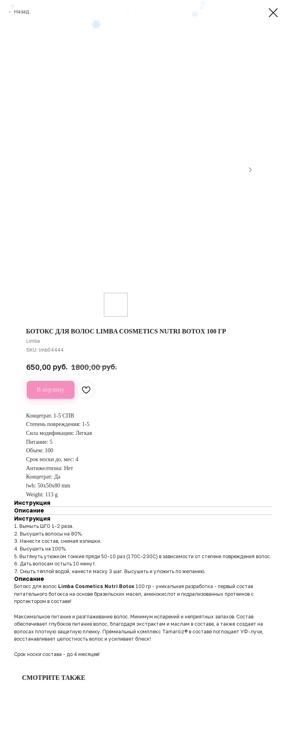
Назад (21, 11)
